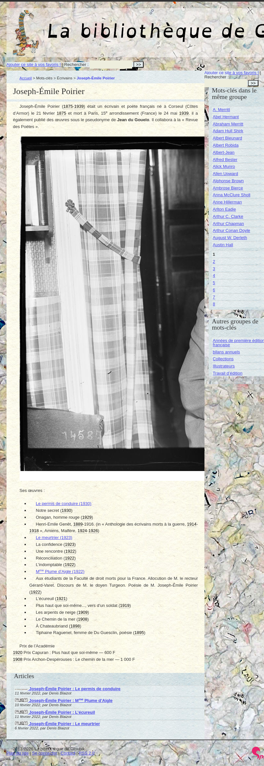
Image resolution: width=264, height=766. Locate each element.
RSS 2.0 (87, 753)
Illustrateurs (224, 366)
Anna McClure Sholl (231, 194)
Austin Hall (223, 244)
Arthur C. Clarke (228, 216)
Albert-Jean (223, 152)
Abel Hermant (225, 116)
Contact (68, 753)
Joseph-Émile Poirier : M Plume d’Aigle (64, 700)
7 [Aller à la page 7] (214, 297)
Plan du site (18, 753)
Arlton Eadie (224, 209)
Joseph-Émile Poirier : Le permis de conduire (67, 688)
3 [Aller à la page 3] (214, 268)
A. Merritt (221, 109)
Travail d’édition (227, 373)
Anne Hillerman (227, 202)
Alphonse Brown (228, 180)
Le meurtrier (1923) (54, 537)
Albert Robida (225, 145)
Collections (223, 358)
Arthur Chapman (228, 223)
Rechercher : (76, 64)
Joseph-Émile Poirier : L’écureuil (55, 712)
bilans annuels (226, 352)
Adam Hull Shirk (228, 130)
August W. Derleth (230, 237)
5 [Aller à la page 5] (214, 282)
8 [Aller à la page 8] (214, 304)
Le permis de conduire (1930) (64, 503)
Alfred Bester (225, 159)
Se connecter (44, 753)
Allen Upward (225, 173)
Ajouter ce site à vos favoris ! (34, 64)
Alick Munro (224, 166)
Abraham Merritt (228, 124)
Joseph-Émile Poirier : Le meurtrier (57, 723)
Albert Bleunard (227, 138)
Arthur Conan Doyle (231, 230)
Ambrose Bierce (228, 188)
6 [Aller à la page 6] (214, 289)
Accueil (26, 78)
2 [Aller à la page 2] (214, 261)
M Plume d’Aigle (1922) (60, 571)
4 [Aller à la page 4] (214, 275)
